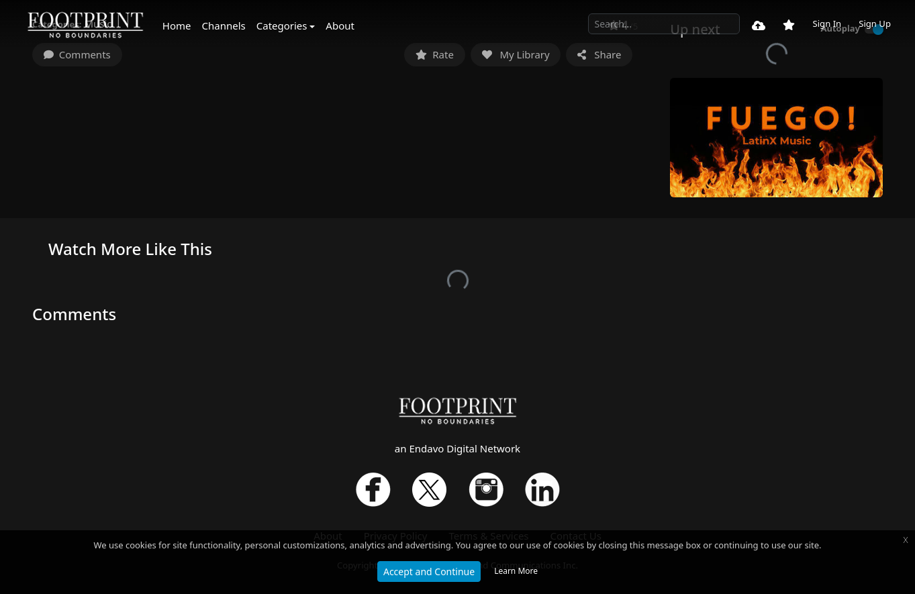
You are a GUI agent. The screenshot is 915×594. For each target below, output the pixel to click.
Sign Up (875, 23)
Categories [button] (281, 25)
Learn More (516, 571)
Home (176, 25)
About (340, 25)
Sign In (826, 23)
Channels (224, 25)
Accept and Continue (429, 571)
